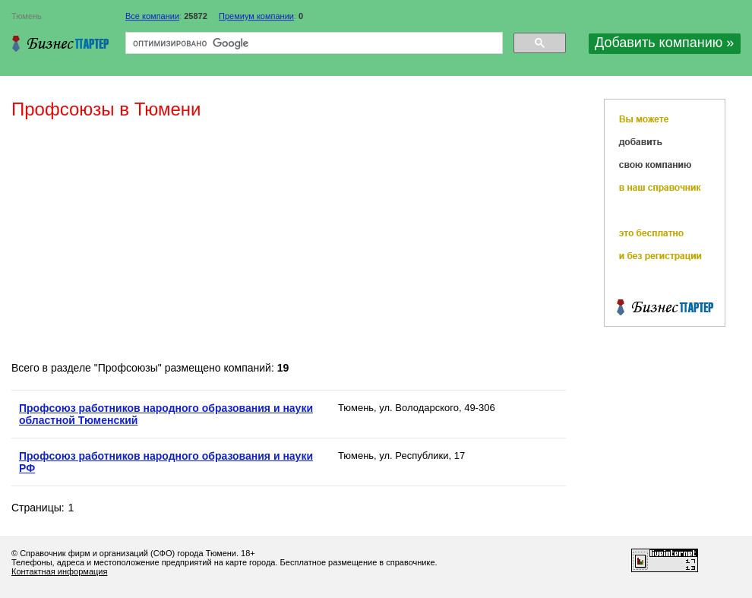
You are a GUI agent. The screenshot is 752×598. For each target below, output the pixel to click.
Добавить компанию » (664, 42)
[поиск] (312, 43)
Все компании (152, 16)
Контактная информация (59, 571)
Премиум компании (256, 16)
